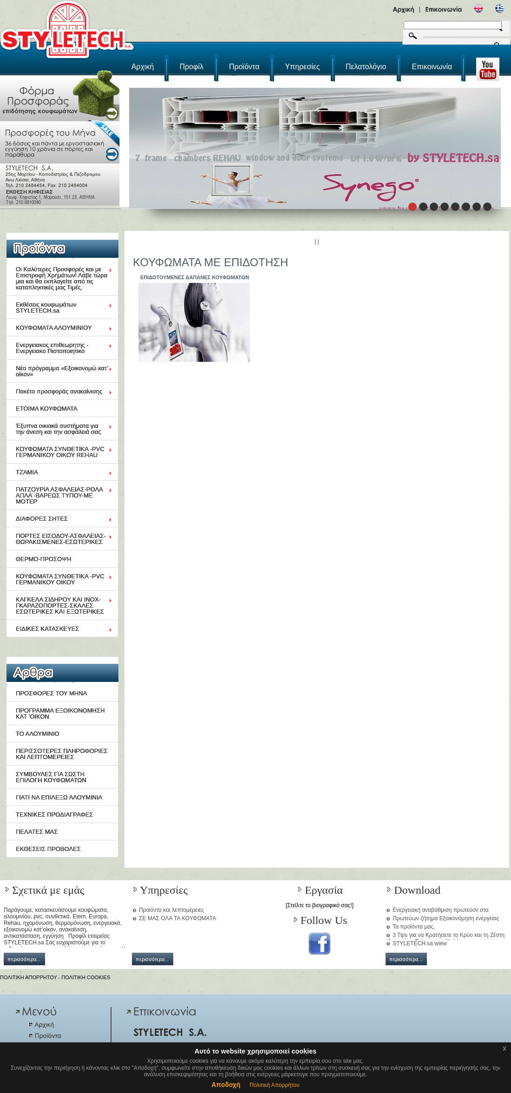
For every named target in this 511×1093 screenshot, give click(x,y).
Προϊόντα (244, 67)
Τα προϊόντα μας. (414, 926)
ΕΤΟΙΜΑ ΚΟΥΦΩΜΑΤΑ (47, 408)
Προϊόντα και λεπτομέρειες (171, 910)
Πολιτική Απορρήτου (274, 1085)
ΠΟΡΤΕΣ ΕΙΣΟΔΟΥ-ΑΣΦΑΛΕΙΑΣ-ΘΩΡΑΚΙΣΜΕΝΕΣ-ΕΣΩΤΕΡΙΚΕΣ (61, 538)
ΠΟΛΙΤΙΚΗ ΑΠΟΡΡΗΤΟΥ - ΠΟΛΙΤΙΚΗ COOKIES (55, 977)
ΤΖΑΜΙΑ (27, 472)
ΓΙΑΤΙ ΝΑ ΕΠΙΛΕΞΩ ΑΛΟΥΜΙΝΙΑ (59, 797)
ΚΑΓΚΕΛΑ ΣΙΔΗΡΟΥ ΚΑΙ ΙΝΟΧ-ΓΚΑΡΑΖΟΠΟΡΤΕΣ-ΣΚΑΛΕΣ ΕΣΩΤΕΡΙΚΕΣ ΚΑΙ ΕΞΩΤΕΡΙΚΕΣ (60, 605)
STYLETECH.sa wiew (420, 943)
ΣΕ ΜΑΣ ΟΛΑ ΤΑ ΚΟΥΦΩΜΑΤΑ (177, 918)
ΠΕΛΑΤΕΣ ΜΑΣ (37, 831)
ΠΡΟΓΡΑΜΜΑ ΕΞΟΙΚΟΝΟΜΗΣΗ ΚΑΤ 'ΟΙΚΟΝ (60, 713)
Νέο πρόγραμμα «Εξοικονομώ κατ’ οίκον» (62, 371)
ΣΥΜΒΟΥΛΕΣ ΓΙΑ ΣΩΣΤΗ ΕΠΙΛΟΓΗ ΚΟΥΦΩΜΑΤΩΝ (51, 777)
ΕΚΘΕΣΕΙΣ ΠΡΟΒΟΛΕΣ (48, 848)
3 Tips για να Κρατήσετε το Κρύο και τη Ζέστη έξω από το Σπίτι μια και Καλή (445, 938)
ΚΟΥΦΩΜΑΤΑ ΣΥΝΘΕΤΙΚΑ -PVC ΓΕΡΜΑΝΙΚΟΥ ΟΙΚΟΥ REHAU (60, 451)
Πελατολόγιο (366, 67)
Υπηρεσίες (302, 67)
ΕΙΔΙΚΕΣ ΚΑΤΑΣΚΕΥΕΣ (47, 628)
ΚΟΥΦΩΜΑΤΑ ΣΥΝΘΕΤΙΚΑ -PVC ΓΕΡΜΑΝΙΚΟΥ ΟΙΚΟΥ (60, 579)
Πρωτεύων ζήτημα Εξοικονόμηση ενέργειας (446, 918)
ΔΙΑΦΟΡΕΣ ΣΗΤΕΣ (42, 518)
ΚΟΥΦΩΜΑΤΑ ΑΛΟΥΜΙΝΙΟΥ (54, 327)
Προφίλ (191, 67)
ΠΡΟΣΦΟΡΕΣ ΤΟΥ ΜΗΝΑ (51, 693)
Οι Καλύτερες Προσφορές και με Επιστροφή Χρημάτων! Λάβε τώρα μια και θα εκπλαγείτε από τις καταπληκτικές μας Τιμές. (61, 278)
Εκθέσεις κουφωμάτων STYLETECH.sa (46, 307)
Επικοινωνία (432, 67)
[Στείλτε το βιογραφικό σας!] (320, 905)
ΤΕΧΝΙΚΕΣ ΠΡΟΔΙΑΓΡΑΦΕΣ (54, 814)
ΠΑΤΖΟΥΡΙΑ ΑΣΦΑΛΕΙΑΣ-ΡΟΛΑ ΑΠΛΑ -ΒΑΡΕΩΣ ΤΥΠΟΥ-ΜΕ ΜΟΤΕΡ (59, 495)
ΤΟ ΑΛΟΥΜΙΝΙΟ (37, 733)
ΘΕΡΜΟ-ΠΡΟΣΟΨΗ (43, 559)
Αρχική (142, 67)
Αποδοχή (225, 1084)
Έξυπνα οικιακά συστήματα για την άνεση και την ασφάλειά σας (58, 428)
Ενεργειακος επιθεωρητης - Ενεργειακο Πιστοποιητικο (52, 347)
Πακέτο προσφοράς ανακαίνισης (59, 391)
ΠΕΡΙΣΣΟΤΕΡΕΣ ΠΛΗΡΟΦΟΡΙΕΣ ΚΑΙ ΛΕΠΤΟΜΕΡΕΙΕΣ (62, 753)
